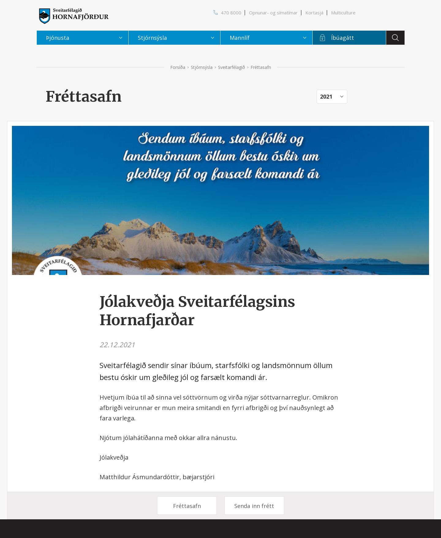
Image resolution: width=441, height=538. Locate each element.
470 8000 (231, 12)
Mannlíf (240, 37)
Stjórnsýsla (202, 67)
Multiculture (343, 12)
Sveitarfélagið (231, 67)
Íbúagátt (342, 37)
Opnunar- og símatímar (273, 12)
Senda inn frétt (254, 506)
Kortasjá (314, 12)
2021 (326, 96)
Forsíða (177, 67)
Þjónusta (57, 37)
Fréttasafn (187, 506)
